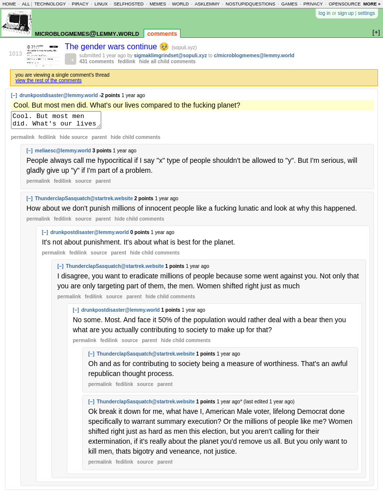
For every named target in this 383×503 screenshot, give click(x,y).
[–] (14, 95)
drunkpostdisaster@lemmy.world (58, 95)
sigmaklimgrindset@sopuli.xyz (170, 55)
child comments (135, 140)
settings (366, 13)
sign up (346, 13)
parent (99, 140)
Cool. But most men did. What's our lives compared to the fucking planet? (61, 121)
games (289, 3)
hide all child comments (167, 61)
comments (162, 33)
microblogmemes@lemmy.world (87, 33)
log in (325, 13)
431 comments (96, 61)
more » (372, 3)
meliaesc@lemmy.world (63, 153)
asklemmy (206, 3)
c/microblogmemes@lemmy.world (254, 55)
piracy (80, 3)
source (83, 184)
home (9, 3)
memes (158, 3)
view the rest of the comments (48, 80)
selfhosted (129, 3)
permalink (22, 140)
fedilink (126, 61)
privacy (313, 3)
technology (50, 3)
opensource (345, 3)
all (26, 3)
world (180, 3)
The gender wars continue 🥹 (118, 46)
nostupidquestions (250, 3)
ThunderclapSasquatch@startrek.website (84, 201)
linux (101, 3)
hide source (74, 140)
